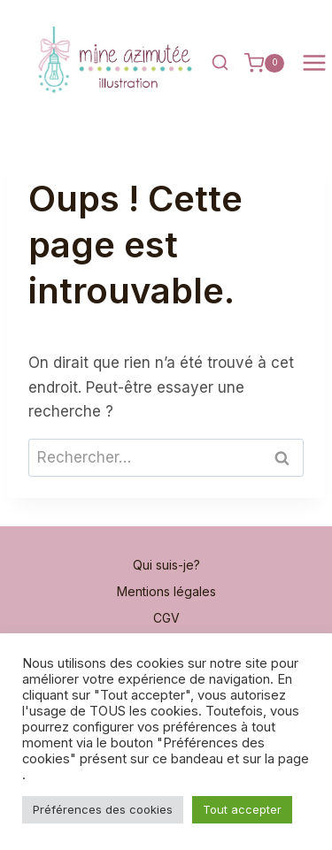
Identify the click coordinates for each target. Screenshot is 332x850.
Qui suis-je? (166, 564)
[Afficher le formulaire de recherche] (219, 63)
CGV (166, 617)
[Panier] (264, 63)
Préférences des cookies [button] (103, 809)
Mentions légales (166, 591)
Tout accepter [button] (242, 809)
